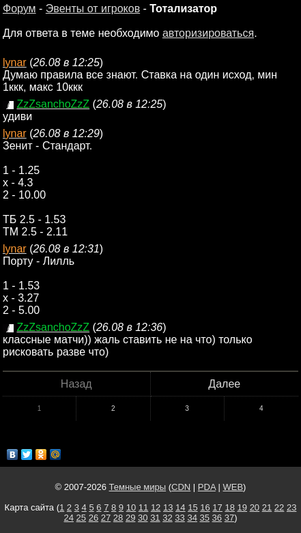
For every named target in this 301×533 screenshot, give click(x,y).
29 (130, 518)
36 (217, 518)
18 (229, 507)
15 (192, 507)
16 (205, 507)
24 (68, 518)
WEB (233, 487)
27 (106, 518)
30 (142, 518)
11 (143, 507)
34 (192, 518)
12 (155, 507)
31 (155, 518)
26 (93, 518)
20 (254, 507)
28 (118, 518)
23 (291, 507)
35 (205, 518)
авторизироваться (208, 33)
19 (242, 507)
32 (167, 518)
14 (180, 507)
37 (229, 518)
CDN (180, 487)
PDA (207, 487)
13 (168, 507)
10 (131, 507)
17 (217, 507)
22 (279, 507)
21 (267, 507)
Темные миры (138, 487)
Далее (224, 384)
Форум (19, 8)
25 (81, 518)
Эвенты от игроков (93, 8)
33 (179, 518)
